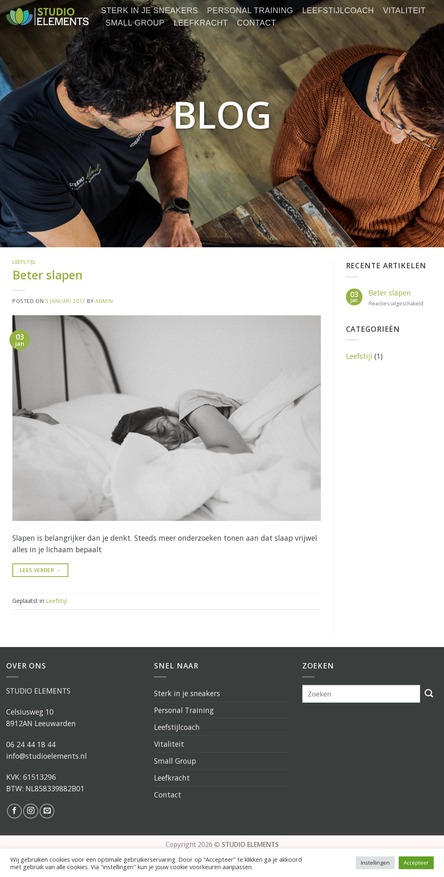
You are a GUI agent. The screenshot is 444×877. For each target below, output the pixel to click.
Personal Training (250, 10)
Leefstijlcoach (338, 10)
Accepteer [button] (416, 862)
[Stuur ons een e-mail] (47, 811)
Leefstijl (24, 261)
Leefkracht (200, 22)
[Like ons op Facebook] (14, 811)
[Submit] (429, 694)
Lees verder (40, 570)
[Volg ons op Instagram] (30, 811)
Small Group (134, 22)
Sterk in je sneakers (149, 10)
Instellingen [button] (375, 862)
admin (104, 301)
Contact (256, 22)
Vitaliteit (404, 10)
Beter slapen (47, 275)
